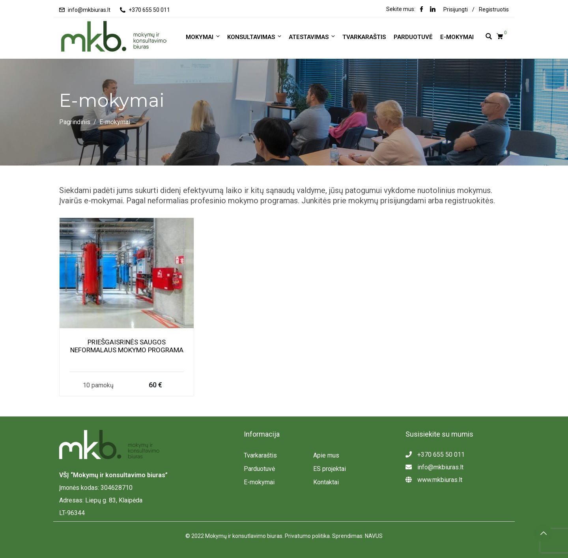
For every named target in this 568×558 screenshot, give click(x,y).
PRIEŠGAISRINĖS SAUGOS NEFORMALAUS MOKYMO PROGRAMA (126, 346)
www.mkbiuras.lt (433, 480)
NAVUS (374, 536)
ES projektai (329, 468)
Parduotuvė (413, 37)
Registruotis (494, 9)
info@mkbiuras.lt (89, 10)
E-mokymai (457, 37)
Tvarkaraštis (364, 37)
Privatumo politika (307, 536)
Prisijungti (455, 9)
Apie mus (326, 455)
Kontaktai (326, 482)
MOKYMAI (203, 37)
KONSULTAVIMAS (254, 37)
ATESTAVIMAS (312, 37)
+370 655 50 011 (149, 10)
